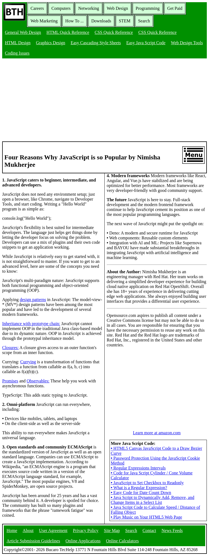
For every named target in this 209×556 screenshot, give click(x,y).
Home (12, 530)
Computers (61, 8)
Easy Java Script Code (146, 42)
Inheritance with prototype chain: (31, 323)
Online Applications (82, 541)
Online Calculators (122, 541)
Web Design (117, 8)
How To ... (74, 21)
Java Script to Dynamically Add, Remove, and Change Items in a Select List (152, 500)
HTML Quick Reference (68, 32)
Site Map (112, 530)
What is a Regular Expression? (139, 487)
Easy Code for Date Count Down (141, 492)
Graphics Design (50, 42)
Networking (88, 8)
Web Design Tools (187, 42)
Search (144, 21)
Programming (148, 8)
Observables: (38, 381)
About (28, 530)
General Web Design (23, 32)
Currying (28, 361)
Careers (37, 8)
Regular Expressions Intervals (138, 468)
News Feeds (172, 530)
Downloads (101, 21)
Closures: (10, 347)
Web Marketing (44, 21)
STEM (125, 21)
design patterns (33, 299)
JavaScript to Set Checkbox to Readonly (147, 482)
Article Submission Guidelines (33, 541)
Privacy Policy (86, 530)
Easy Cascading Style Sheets (96, 42)
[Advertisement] (104, 100)
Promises (10, 381)
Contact (149, 530)
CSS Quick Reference (114, 32)
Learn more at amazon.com (157, 432)
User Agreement (53, 530)
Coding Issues (17, 53)
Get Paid (175, 8)
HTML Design (18, 42)
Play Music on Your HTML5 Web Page (146, 517)
